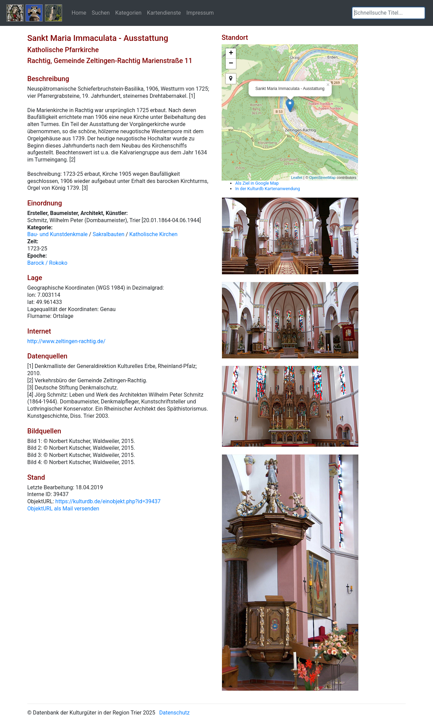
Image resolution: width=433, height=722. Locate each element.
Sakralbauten (108, 234)
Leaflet (296, 177)
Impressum (200, 12)
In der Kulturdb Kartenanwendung (267, 188)
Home (79, 12)
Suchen (101, 12)
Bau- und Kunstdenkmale (57, 234)
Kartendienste (164, 12)
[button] (419, 13)
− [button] (231, 64)
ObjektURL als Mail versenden (63, 508)
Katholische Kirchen (153, 234)
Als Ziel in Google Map (257, 183)
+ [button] (231, 53)
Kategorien (128, 12)
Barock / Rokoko (47, 263)
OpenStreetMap (322, 177)
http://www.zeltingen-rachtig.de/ (66, 341)
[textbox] (388, 12)
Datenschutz (174, 712)
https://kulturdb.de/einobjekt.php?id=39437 (108, 501)
